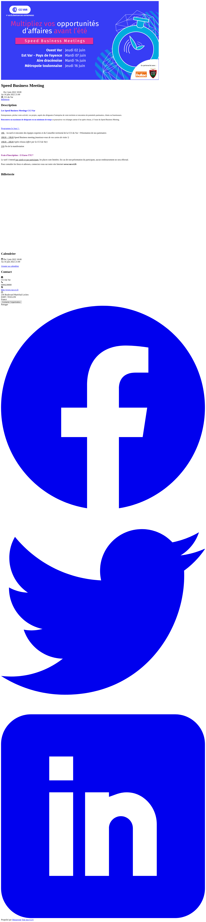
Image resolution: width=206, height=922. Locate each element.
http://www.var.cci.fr (10, 290)
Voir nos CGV (28, 920)
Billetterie (5, 99)
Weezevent (16, 920)
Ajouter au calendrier (10, 266)
